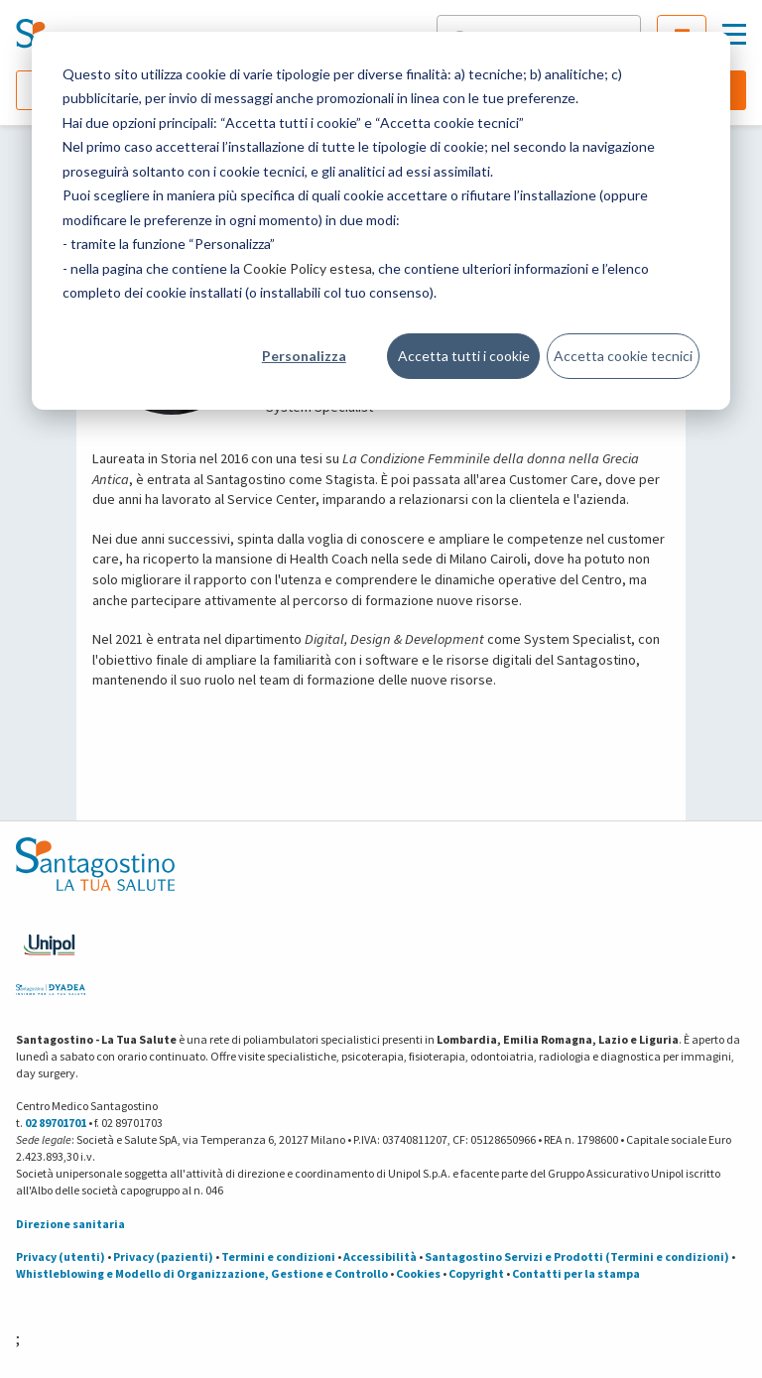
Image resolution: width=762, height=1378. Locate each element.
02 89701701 (55, 1122)
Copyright (476, 1273)
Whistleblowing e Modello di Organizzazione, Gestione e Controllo (202, 1273)
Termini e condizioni (278, 1256)
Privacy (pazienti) (163, 1256)
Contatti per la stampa (576, 1273)
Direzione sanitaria (70, 1223)
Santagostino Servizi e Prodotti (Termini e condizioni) (577, 1256)
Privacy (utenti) (60, 1256)
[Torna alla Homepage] (80, 35)
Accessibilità (380, 1256)
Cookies (418, 1273)
